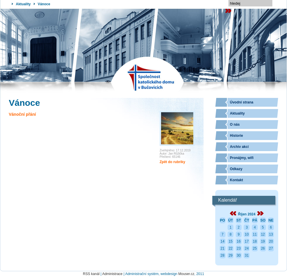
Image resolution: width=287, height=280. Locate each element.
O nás (235, 124)
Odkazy (236, 169)
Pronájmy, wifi (241, 158)
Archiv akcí (239, 147)
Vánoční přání (22, 114)
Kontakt (236, 180)
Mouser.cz (186, 274)
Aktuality (23, 4)
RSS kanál (91, 274)
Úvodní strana (241, 102)
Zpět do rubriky (172, 162)
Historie (236, 136)
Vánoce (44, 4)
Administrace (112, 274)
